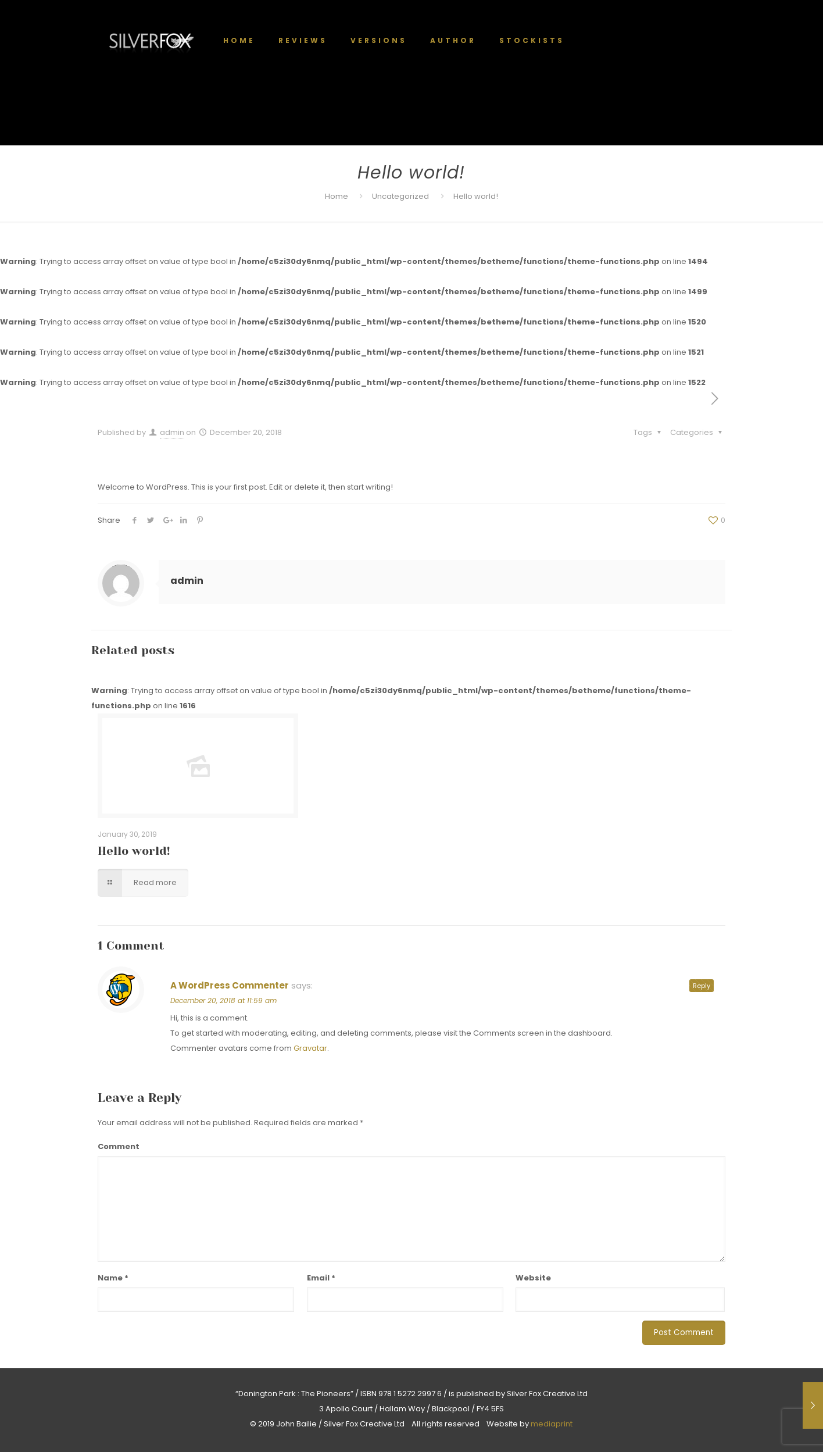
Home (336, 196)
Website (533, 1277)
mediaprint (551, 1423)
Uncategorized (400, 196)
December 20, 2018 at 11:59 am (223, 1000)
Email (321, 1277)
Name (113, 1277)
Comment (118, 1146)
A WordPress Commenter (229, 985)
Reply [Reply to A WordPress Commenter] (701, 985)
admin (172, 432)
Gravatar (310, 1048)
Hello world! (134, 851)
